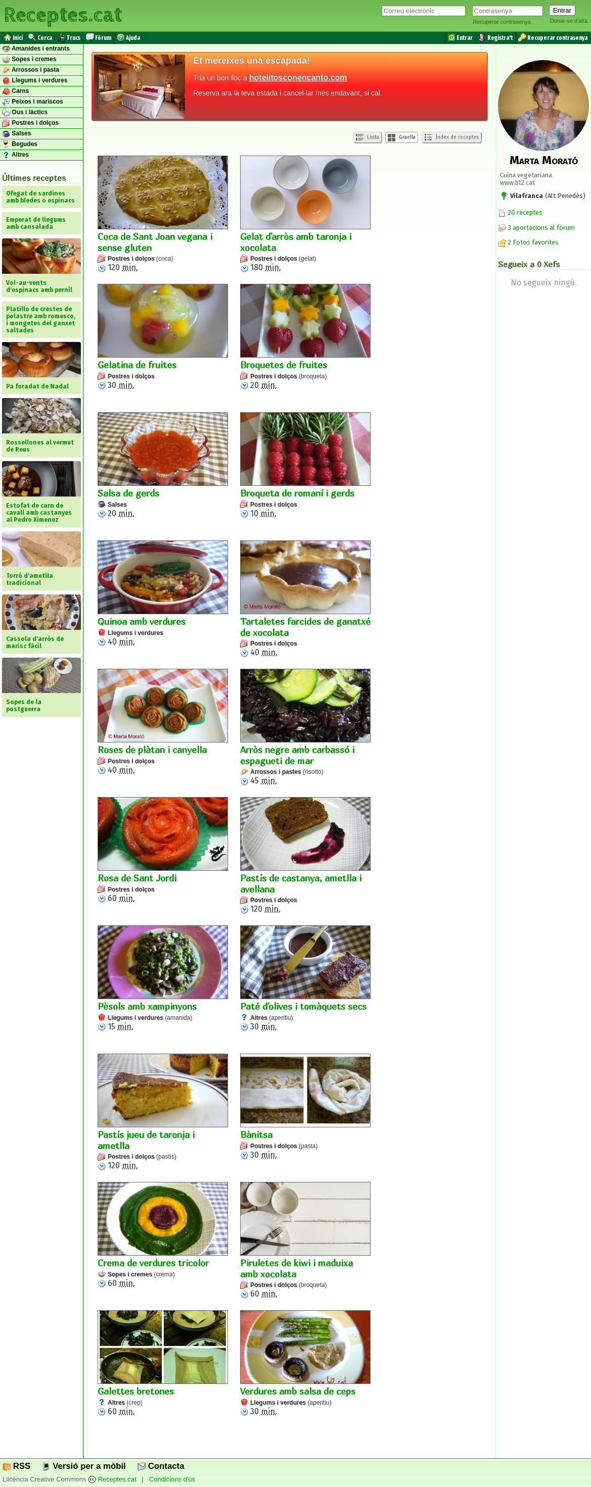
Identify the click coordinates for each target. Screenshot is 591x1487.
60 (163, 850)
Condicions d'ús (172, 1479)
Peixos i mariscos (32, 102)
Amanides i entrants (36, 49)
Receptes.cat (63, 15)
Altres (15, 155)
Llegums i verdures (34, 81)
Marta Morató (544, 160)
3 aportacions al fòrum (541, 227)
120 (163, 214)
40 (163, 593)
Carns (15, 91)
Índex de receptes (451, 137)
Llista (367, 137)
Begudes (19, 144)
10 (305, 465)
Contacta (161, 1466)
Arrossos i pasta (30, 70)
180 (305, 214)
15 (163, 978)
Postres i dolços (30, 123)
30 (163, 337)
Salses (16, 134)
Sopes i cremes (29, 60)
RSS (16, 1466)
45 (305, 727)
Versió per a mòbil (83, 1466)
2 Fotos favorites (528, 242)
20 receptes (520, 212)
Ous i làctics (25, 113)
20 (305, 337)
